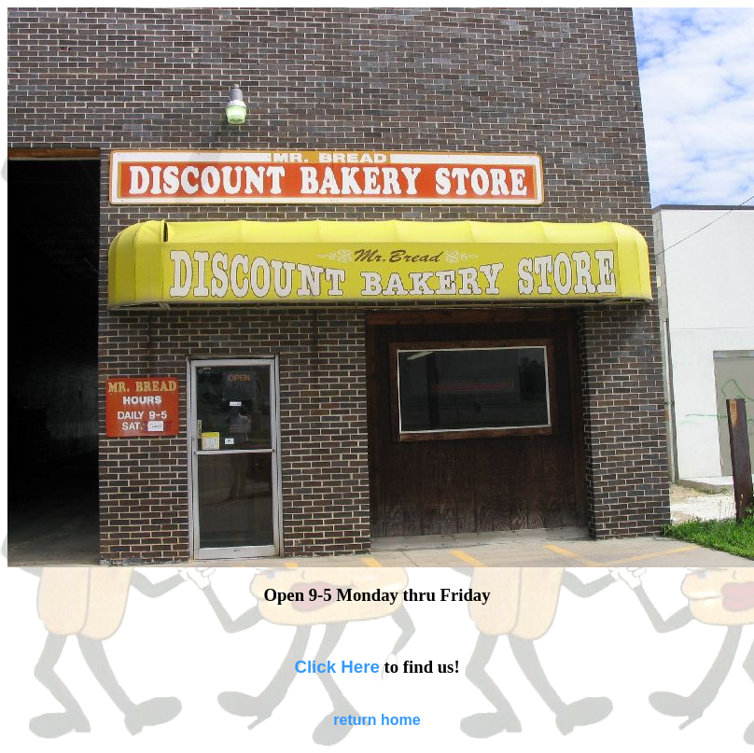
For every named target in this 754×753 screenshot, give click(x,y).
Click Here (337, 666)
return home (376, 720)
